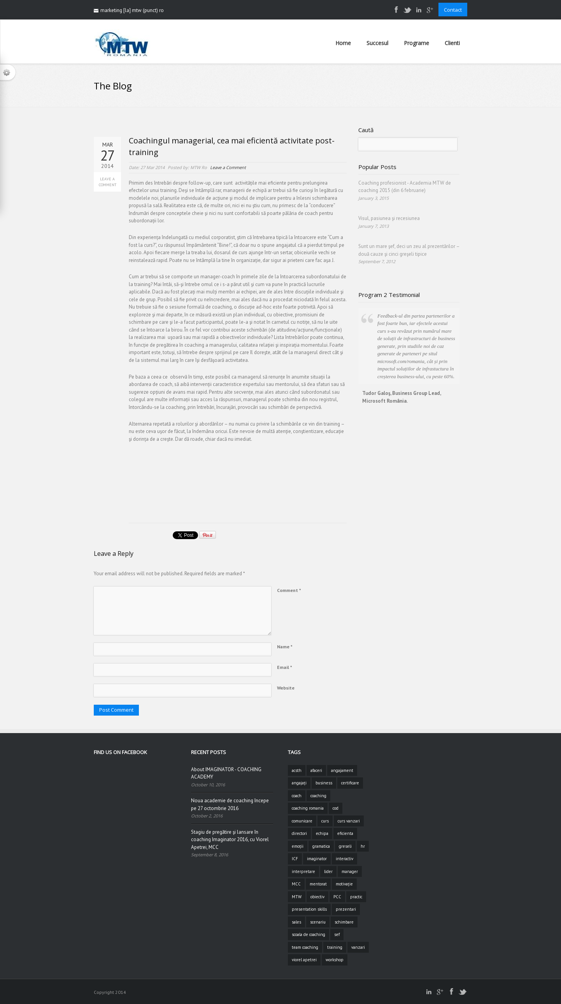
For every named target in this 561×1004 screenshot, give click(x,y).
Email (284, 667)
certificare (350, 783)
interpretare (303, 871)
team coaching (305, 947)
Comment (289, 590)
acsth (297, 770)
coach (297, 795)
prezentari (346, 909)
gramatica (321, 846)
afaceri (316, 770)
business (324, 783)
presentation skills (309, 909)
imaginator (317, 858)
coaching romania (308, 808)
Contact (453, 9)
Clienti (452, 43)
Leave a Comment (107, 181)
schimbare (344, 922)
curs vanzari (349, 821)
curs (325, 821)
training (334, 947)
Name (285, 647)
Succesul (377, 43)
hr (363, 846)
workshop (335, 959)
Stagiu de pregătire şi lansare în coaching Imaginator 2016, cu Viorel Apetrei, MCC (230, 839)
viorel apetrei (304, 959)
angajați (299, 783)
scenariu (318, 922)
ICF (295, 858)
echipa (322, 833)
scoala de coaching (308, 934)
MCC (296, 884)
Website (286, 688)
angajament (342, 770)
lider (328, 871)
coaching (318, 795)
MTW (297, 896)
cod (335, 808)
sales (296, 922)
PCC (337, 896)
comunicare (302, 821)
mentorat (318, 884)
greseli (345, 846)
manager (350, 871)
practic (356, 896)
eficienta (345, 833)
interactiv (344, 858)
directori (299, 833)
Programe (416, 43)
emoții (297, 846)
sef (337, 934)
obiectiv (317, 896)
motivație (344, 884)
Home (343, 43)
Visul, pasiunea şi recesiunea (389, 218)
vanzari (358, 947)
